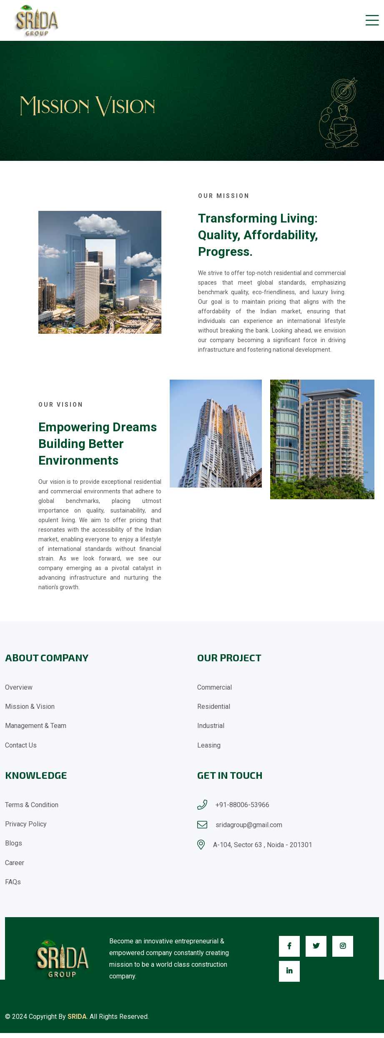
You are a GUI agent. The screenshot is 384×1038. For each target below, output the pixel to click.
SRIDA (77, 1021)
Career (14, 867)
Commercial (214, 687)
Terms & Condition (31, 807)
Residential (213, 707)
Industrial (210, 727)
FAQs (13, 887)
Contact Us (21, 747)
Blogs (13, 847)
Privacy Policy (26, 827)
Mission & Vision (30, 707)
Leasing (209, 747)
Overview (19, 687)
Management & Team (35, 727)
